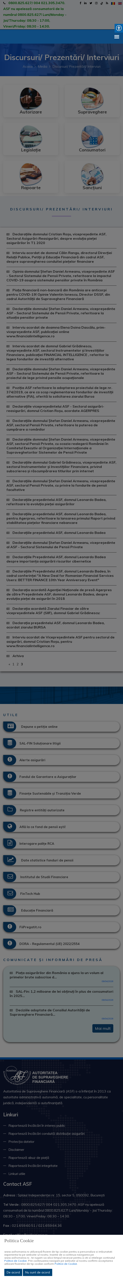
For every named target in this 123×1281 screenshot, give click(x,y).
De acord (13, 1272)
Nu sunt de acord (37, 1272)
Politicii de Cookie (15, 1260)
